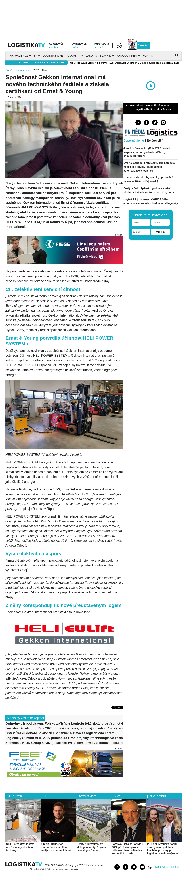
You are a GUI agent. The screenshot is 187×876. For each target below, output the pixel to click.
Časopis (142, 45)
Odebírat (160, 231)
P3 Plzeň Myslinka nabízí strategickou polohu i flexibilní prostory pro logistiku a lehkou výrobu (162, 849)
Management (22, 70)
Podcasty (73, 55)
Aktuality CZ (19, 55)
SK (35, 55)
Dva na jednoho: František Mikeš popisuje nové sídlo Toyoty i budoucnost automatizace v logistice (149, 166)
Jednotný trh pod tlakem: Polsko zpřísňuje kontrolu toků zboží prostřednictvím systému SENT (64, 723)
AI (45, 796)
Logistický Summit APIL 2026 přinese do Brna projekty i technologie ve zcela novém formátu (64, 738)
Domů (8, 70)
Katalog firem (127, 55)
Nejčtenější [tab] (154, 140)
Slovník (105, 55)
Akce (117, 796)
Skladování (15, 796)
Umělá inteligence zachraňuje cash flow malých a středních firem (56, 847)
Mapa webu (161, 866)
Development (87, 796)
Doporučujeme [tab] (133, 140)
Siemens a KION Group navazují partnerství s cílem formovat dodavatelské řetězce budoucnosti (64, 743)
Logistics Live (53, 55)
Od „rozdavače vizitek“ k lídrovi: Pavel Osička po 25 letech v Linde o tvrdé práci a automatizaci (124, 62)
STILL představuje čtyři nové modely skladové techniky (20, 847)
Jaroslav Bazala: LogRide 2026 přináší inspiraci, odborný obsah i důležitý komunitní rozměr (64, 728)
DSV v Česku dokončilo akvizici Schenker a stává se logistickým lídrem (60, 733)
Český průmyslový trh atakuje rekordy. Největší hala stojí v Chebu (92, 847)
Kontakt (149, 55)
